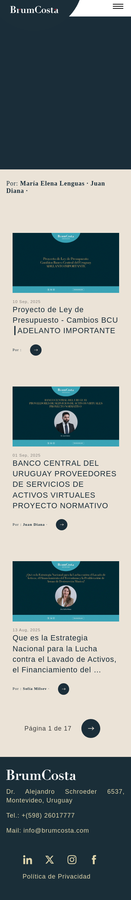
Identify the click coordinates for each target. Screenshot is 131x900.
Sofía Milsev (35, 688)
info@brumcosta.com (56, 830)
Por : (18, 349)
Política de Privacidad (56, 876)
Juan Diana (34, 524)
